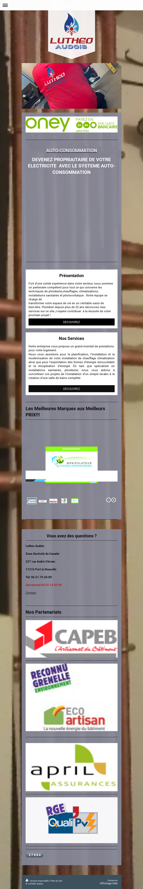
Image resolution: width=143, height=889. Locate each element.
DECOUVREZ (71, 322)
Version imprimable (37, 880)
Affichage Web (109, 883)
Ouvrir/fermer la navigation (71, 5)
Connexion (112, 880)
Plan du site (56, 880)
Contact (31, 593)
